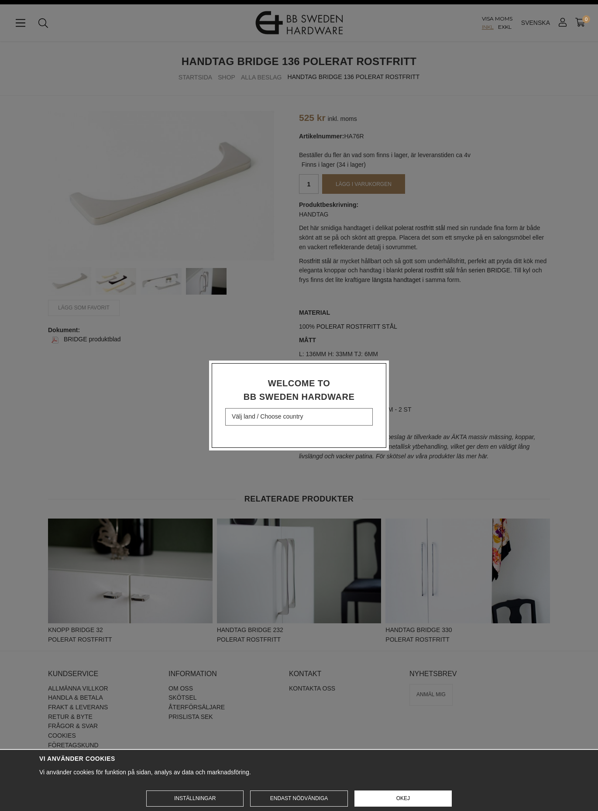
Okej (403, 798)
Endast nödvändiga (299, 798)
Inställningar (195, 798)
